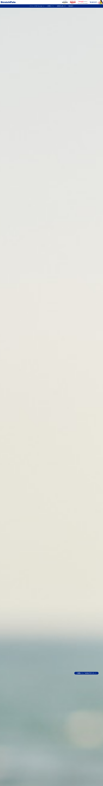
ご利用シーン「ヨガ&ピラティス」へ (86, 673)
